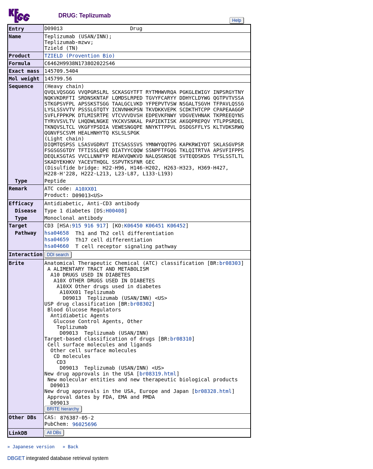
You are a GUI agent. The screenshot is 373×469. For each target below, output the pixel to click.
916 (88, 226)
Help (236, 20)
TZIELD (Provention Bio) (79, 56)
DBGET (16, 459)
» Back (70, 447)
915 (76, 226)
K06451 (155, 226)
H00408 (115, 211)
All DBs (54, 433)
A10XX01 (86, 189)
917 (101, 226)
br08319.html (158, 374)
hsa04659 (56, 240)
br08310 (181, 339)
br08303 (230, 264)
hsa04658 (56, 234)
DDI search (58, 255)
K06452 (176, 226)
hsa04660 (56, 247)
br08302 (141, 304)
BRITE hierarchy (63, 409)
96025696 (84, 425)
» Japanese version (31, 447)
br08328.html (213, 392)
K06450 (133, 226)
